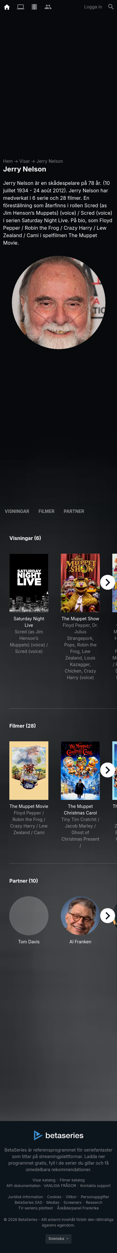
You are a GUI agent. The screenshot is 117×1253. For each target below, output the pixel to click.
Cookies (54, 1196)
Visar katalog (44, 1180)
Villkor (71, 1196)
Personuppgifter (95, 1196)
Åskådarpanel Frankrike (78, 1208)
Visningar (17, 511)
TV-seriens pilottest (35, 1208)
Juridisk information (25, 1196)
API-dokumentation (23, 1185)
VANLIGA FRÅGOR (60, 1185)
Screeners (73, 1202)
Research (94, 1202)
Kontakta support (95, 1185)
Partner (74, 511)
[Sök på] (111, 7)
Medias (52, 1202)
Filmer (47, 511)
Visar (24, 161)
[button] (28, 923)
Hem (8, 161)
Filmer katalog (72, 1180)
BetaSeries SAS (28, 1202)
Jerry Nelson (50, 161)
